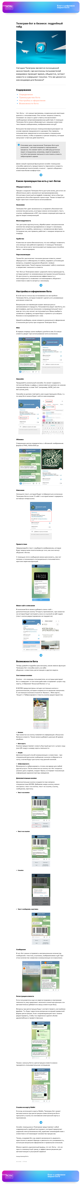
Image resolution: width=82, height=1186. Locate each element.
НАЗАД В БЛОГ (6, 5)
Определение (26, 95)
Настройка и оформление (32, 101)
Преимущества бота (29, 98)
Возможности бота (29, 104)
